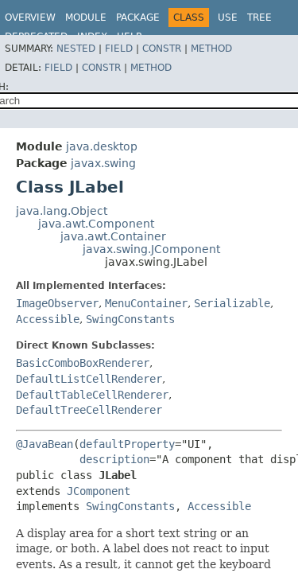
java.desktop (101, 146)
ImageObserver (57, 303)
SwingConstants (130, 319)
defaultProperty (127, 444)
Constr (161, 48)
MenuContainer (146, 303)
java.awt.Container (113, 236)
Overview (30, 17)
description (114, 459)
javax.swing (103, 163)
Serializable (232, 303)
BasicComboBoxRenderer (82, 363)
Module (85, 17)
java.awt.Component (96, 223)
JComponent (98, 491)
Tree (259, 17)
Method (211, 48)
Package (138, 17)
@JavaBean (44, 444)
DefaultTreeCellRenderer (89, 409)
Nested (75, 48)
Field (119, 48)
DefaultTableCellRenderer (92, 394)
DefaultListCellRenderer (89, 378)
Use (228, 17)
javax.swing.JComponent (151, 249)
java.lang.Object (61, 211)
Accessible (47, 319)
